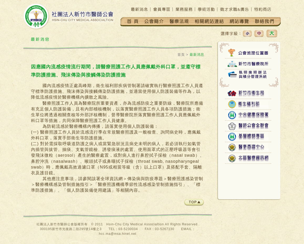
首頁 (181, 55)
